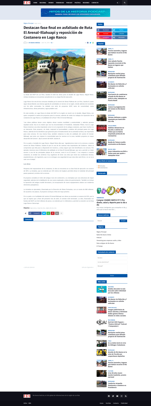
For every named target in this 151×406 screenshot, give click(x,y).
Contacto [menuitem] (95, 3)
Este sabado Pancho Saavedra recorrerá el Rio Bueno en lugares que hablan (117, 64)
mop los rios (41, 208)
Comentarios (103, 168)
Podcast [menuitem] (69, 3)
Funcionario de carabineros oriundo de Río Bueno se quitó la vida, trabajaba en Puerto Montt (117, 97)
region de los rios (51, 208)
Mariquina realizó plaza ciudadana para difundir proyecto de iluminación (116, 76)
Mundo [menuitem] (51, 3)
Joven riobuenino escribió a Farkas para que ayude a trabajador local (117, 153)
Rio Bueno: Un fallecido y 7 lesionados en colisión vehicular (117, 86)
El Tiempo (100, 246)
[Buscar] (112, 220)
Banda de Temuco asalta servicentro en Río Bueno (117, 143)
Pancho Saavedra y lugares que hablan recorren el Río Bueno (117, 53)
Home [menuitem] (35, 3)
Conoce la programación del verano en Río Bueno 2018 (116, 109)
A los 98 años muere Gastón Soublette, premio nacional (117, 375)
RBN (30, 403)
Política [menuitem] (78, 3)
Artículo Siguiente (87, 267)
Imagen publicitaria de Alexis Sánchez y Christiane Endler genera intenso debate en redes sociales (117, 313)
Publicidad (124, 403)
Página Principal (28, 23)
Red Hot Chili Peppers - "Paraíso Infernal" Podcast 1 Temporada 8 (117, 324)
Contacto (116, 403)
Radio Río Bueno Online (104, 235)
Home (101, 403)
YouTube (108, 403)
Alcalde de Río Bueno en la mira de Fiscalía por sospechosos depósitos (117, 354)
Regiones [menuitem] (86, 3)
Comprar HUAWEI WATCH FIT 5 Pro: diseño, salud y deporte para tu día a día (112, 202)
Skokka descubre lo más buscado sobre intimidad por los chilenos (117, 291)
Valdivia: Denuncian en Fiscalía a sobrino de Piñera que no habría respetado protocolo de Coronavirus (116, 132)
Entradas (101, 166)
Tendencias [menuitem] (60, 3)
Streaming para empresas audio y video (109, 240)
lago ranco (38, 23)
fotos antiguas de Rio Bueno (105, 243)
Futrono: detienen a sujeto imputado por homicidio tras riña (117, 119)
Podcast (99, 237)
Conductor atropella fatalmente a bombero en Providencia (117, 385)
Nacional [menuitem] (43, 3)
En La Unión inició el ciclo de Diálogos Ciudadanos (117, 344)
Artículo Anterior (30, 267)
